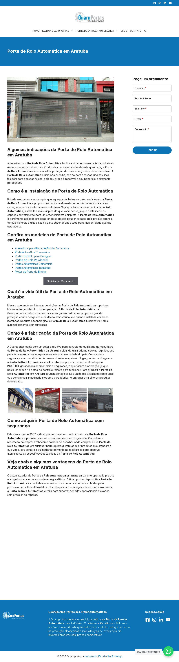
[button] (145, 31)
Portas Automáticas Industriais (33, 267)
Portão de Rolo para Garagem (33, 256)
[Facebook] (153, 3)
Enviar (152, 150)
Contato (135, 30)
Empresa (140, 88)
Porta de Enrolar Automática (97, 31)
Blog (124, 30)
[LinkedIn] (164, 3)
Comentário (142, 129)
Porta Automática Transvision (32, 252)
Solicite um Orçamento (60, 281)
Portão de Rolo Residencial (31, 260)
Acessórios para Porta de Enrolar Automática (42, 248)
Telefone (141, 108)
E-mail (139, 119)
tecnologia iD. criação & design (103, 656)
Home (35, 30)
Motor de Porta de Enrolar (31, 271)
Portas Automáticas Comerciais (33, 263)
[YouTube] (169, 3)
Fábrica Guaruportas (58, 31)
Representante (143, 98)
